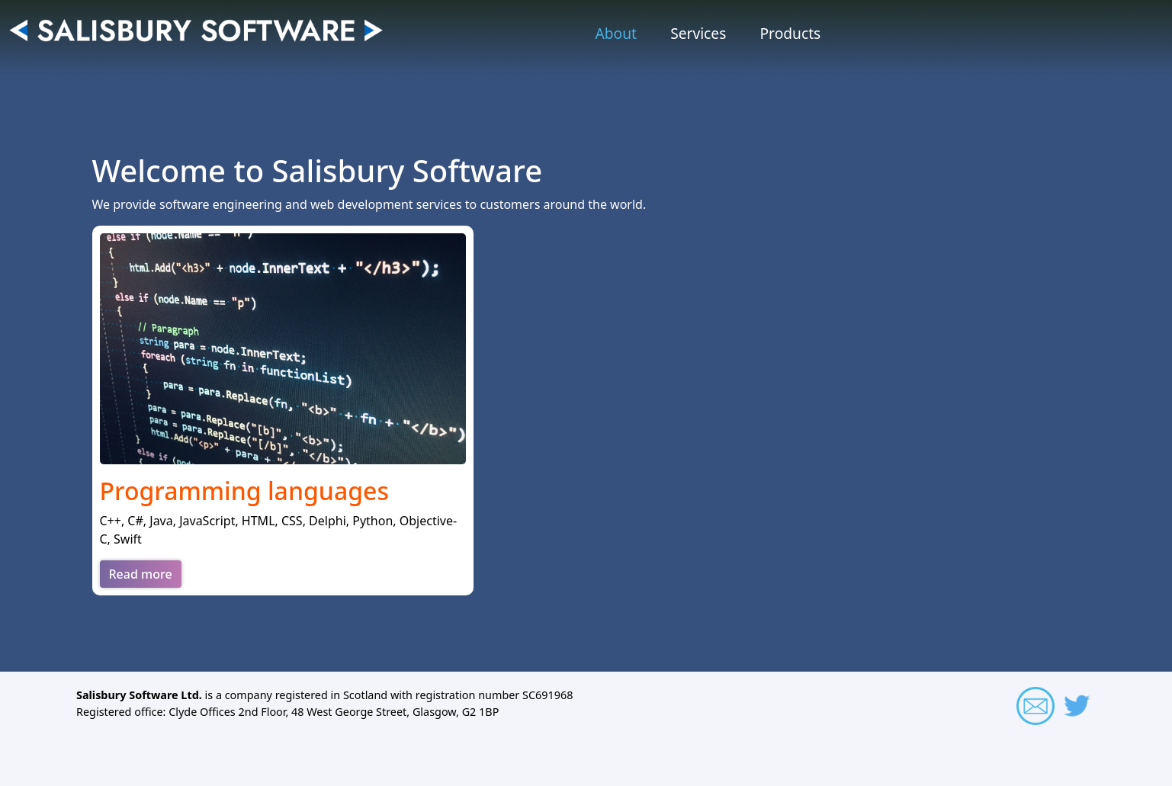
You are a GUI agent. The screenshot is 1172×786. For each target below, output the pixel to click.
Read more (140, 574)
